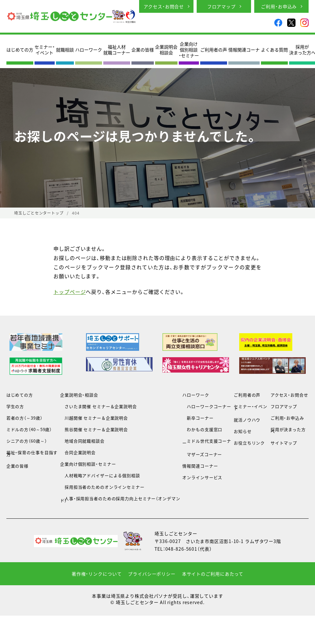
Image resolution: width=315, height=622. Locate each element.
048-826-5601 (181, 549)
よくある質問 (274, 49)
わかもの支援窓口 (202, 429)
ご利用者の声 (213, 49)
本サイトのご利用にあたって (212, 574)
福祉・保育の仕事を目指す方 (32, 453)
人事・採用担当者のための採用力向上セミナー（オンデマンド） (120, 499)
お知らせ (243, 431)
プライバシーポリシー (152, 574)
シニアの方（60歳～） (26, 441)
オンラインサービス (202, 477)
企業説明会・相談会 (79, 395)
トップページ (69, 291)
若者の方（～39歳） (24, 418)
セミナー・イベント (45, 49)
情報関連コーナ (244, 49)
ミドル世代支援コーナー (206, 442)
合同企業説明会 (78, 452)
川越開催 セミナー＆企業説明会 (94, 418)
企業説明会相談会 (166, 49)
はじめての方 (19, 49)
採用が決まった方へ (288, 430)
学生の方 (15, 406)
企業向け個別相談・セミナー (189, 50)
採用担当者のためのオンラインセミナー (102, 487)
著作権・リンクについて (97, 574)
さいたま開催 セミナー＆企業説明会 (98, 406)
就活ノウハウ (247, 420)
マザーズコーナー (202, 454)
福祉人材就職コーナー (116, 49)
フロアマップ (221, 6)
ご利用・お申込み (279, 6)
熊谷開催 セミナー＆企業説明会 (94, 429)
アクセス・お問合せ (164, 6)
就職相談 (65, 49)
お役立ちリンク (249, 443)
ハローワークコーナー (206, 406)
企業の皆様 (142, 49)
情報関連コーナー (200, 466)
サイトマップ (284, 443)
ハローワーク (88, 49)
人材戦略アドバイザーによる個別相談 (100, 475)
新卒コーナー (197, 418)
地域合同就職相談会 (82, 441)
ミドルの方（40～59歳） (29, 429)
